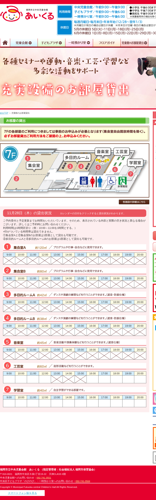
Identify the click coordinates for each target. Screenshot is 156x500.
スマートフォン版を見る (22, 493)
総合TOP (4, 113)
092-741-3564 (83, 481)
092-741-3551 (44, 477)
